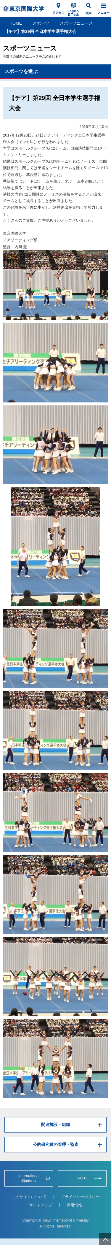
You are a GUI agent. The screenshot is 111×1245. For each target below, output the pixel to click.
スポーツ (41, 23)
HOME (15, 23)
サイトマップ (40, 1205)
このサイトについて (29, 1197)
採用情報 (74, 1205)
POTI (82, 1178)
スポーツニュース (76, 23)
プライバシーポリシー (80, 1197)
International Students (29, 1178)
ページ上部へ (105, 1239)
